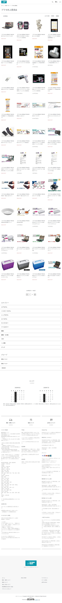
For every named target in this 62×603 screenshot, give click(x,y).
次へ (35, 294)
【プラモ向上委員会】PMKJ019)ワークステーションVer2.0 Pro (23, 249)
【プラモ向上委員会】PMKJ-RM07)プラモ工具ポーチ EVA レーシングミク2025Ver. (23, 36)
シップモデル (4, 314)
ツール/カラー (5, 326)
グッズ (3, 347)
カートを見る (43, 580)
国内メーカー (7, 5)
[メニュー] (60, 2)
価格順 (52, 15)
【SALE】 (4, 368)
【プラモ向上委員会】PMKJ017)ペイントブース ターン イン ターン (54, 249)
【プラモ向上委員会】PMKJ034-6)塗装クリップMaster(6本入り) (7, 116)
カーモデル (4, 318)
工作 (2, 338)
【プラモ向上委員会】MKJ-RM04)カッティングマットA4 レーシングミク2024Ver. (38, 89)
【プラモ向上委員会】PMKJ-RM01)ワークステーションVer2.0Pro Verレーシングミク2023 (7, 169)
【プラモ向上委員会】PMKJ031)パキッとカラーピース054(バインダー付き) (54, 169)
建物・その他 (4, 334)
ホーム (2, 5)
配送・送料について (5, 580)
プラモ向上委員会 (15, 5)
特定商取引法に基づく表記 (6, 587)
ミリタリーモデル (6, 310)
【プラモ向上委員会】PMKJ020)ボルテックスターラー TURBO (54, 196)
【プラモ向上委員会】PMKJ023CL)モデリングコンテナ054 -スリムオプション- (38, 222)
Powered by (31, 600)
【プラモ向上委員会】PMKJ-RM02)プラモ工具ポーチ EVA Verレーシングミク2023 (54, 142)
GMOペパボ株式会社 (35, 597)
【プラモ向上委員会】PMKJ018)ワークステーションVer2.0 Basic (38, 249)
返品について (4, 583)
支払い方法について (5, 585)
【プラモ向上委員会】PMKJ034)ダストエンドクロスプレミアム (54, 116)
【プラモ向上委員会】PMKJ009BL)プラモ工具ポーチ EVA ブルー (54, 275)
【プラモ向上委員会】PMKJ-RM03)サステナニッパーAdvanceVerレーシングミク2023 (38, 142)
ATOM (25, 578)
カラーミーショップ (19, 597)
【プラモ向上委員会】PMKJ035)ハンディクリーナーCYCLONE (23, 63)
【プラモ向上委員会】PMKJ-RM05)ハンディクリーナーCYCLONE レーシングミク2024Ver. (23, 89)
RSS (22, 578)
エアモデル (4, 307)
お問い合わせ (43, 583)
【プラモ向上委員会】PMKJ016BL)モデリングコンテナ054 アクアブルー (38, 275)
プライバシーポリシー (5, 589)
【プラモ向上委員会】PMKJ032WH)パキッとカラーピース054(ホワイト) (38, 169)
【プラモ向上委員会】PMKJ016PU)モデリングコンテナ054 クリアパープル (7, 275)
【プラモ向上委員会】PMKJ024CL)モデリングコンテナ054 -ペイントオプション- (54, 222)
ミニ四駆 (3, 343)
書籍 (2, 330)
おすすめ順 (47, 15)
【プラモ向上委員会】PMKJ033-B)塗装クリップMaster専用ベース (38, 63)
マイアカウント (44, 578)
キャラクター (4, 322)
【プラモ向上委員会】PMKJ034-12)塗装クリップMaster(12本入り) (54, 89)
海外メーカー (4, 364)
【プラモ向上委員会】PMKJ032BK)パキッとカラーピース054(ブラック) (23, 169)
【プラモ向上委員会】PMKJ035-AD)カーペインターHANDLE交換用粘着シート (54, 36)
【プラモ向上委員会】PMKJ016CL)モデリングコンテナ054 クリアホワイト (7, 249)
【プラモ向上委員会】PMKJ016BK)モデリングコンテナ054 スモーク (23, 275)
